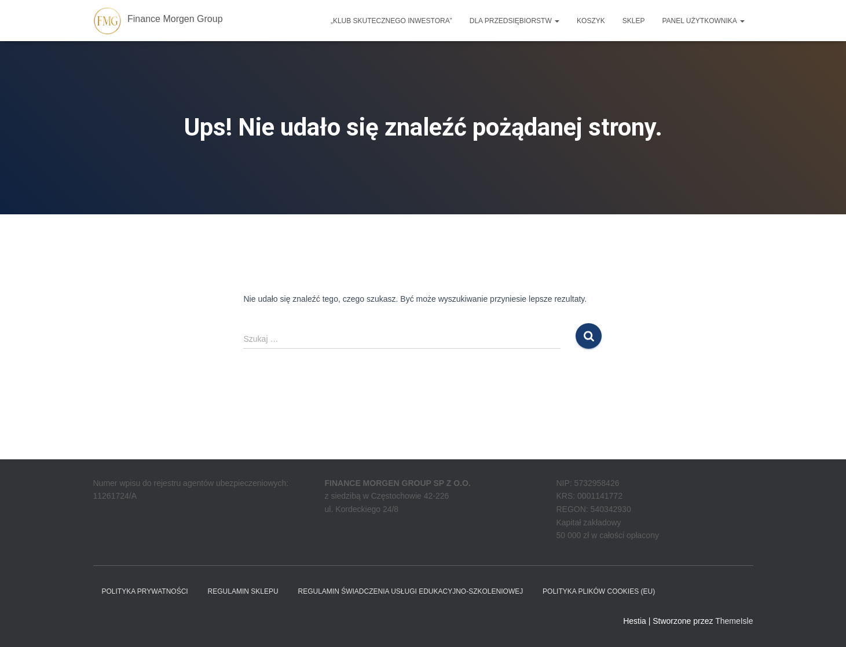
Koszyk (591, 21)
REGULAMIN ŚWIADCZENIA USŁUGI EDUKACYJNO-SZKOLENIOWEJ (410, 591)
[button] (556, 21)
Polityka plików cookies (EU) (599, 591)
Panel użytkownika (703, 21)
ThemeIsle (734, 621)
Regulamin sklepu (243, 591)
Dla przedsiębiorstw (514, 21)
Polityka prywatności (145, 591)
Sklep (633, 21)
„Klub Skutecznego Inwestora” (391, 21)
